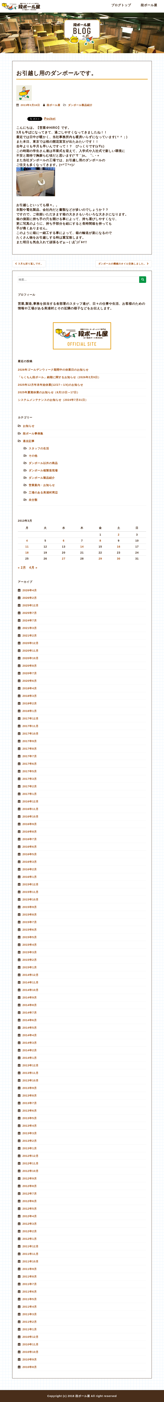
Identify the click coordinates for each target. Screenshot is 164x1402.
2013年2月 (29, 1140)
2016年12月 (30, 801)
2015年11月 (30, 891)
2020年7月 (29, 673)
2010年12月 (30, 1336)
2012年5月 (29, 1208)
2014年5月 (29, 1027)
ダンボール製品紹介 (80, 105)
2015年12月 (30, 884)
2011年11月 (30, 1253)
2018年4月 (29, 688)
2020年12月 (30, 643)
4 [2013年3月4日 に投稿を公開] (27, 540)
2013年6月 (29, 1110)
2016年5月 (29, 854)
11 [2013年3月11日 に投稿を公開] (27, 546)
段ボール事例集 (33, 433)
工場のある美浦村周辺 (43, 492)
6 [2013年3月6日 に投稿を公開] (64, 540)
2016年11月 (30, 809)
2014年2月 (29, 1050)
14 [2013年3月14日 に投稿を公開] (82, 546)
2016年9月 (29, 824)
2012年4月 (29, 1216)
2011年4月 (29, 1306)
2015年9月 (29, 907)
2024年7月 (29, 620)
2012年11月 (30, 1163)
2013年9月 (29, 1088)
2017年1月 (29, 793)
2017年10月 (30, 733)
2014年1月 (29, 1057)
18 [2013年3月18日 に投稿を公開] (27, 552)
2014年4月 (29, 1035)
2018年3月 (29, 695)
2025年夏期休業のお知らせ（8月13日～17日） (49, 392)
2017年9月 (29, 741)
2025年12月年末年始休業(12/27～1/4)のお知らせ (50, 384)
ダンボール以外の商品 (43, 463)
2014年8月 (29, 1005)
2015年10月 (30, 899)
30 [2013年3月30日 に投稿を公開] (118, 558)
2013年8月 (29, 1095)
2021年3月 (29, 628)
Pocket (49, 118)
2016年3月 (29, 861)
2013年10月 (30, 1080)
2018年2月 (29, 703)
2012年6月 (29, 1201)
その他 (33, 455)
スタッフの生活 (39, 448)
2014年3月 (29, 1042)
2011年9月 (29, 1269)
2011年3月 (29, 1314)
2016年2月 (29, 869)
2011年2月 (29, 1321)
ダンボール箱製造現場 (43, 470)
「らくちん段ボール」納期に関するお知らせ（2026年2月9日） (59, 377)
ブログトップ (121, 5)
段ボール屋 (149, 5)
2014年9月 (29, 997)
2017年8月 (29, 748)
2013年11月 (30, 1072)
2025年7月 (29, 612)
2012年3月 (29, 1223)
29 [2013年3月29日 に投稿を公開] (100, 558)
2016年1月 (29, 876)
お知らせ (29, 426)
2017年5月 (29, 771)
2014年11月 (30, 982)
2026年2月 (29, 597)
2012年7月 (29, 1193)
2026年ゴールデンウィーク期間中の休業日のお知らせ (53, 369)
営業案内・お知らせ (42, 485)
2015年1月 (29, 967)
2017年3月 (29, 778)
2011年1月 (29, 1329)
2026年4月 (29, 590)
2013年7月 (29, 1103)
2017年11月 (30, 726)
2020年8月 (29, 665)
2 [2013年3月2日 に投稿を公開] (119, 534)
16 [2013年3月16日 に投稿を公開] (118, 546)
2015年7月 (29, 922)
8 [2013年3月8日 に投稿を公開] (100, 540)
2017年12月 (30, 718)
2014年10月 (30, 990)
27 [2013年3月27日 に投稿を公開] (64, 558)
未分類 (33, 499)
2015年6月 (29, 929)
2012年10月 (30, 1170)
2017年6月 (29, 763)
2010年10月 (30, 1351)
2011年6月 (29, 1291)
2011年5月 (29, 1299)
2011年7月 (29, 1284)
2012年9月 (29, 1178)
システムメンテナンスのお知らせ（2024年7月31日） (53, 399)
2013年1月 (29, 1148)
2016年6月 (29, 846)
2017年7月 (29, 756)
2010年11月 (30, 1344)
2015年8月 (29, 914)
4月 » (33, 567)
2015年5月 (29, 937)
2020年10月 (30, 658)
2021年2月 (29, 635)
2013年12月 (30, 1065)
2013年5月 (29, 1118)
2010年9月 (29, 1359)
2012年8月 (29, 1186)
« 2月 (22, 567)
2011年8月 (29, 1276)
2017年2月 (29, 786)
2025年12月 (30, 605)
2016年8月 (29, 831)
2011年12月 (30, 1246)
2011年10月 (30, 1261)
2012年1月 (29, 1238)
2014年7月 (29, 1012)
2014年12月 (30, 974)
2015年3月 (29, 952)
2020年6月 (29, 680)
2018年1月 (29, 711)
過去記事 (29, 441)
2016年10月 (30, 816)
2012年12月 (30, 1155)
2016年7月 (29, 839)
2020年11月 (30, 650)
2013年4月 (29, 1125)
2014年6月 (29, 1020)
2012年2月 (29, 1231)
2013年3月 (29, 1133)
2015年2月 (29, 959)
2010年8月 (29, 1367)
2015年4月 (29, 944)
